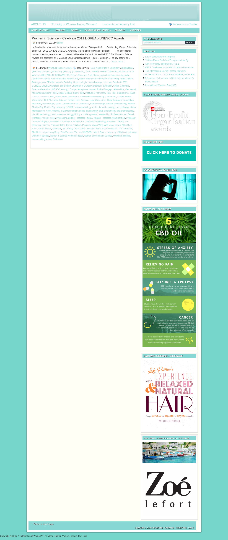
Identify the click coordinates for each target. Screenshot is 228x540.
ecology (64, 89)
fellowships (119, 89)
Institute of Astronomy (95, 93)
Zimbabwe (58, 139)
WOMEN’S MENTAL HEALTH (96, 30)
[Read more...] (118, 61)
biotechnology (95, 82)
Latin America (82, 100)
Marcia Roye (48, 103)
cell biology (65, 86)
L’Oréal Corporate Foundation (119, 100)
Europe (73, 89)
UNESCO (87, 132)
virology (132, 132)
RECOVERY (120, 30)
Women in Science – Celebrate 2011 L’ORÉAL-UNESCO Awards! (78, 38)
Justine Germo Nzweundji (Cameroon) (98, 96)
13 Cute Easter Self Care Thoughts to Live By (166, 60)
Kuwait (120, 96)
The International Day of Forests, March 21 (165, 71)
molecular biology (83, 107)
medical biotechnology (116, 103)
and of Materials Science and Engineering (99, 78)
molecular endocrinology (103, 107)
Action (73, 75)
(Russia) (67, 71)
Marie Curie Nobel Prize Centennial (72, 103)
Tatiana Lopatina (109, 128)
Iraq (114, 93)
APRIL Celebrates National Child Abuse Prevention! (169, 67)
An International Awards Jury (64, 78)
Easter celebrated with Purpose (160, 56)
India (82, 93)
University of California (117, 132)
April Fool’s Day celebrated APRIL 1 (162, 64)
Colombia (124, 86)
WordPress (181, 527)
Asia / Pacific (48, 82)
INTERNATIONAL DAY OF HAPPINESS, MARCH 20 (170, 74)
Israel (58, 96)
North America (52, 111)
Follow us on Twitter (185, 24)
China (116, 86)
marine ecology (97, 103)
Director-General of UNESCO (46, 89)
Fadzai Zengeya (104, 89)
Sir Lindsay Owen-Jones (74, 128)
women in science (40, 136)
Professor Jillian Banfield (113, 118)
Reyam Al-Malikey (123, 125)
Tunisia (77, 132)
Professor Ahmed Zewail (122, 114)
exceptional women (87, 89)
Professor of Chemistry (61, 121)
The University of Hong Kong (45, 132)
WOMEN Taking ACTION (60, 68)
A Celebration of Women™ (114, 12)
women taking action (41, 139)
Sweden (91, 128)
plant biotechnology (41, 114)
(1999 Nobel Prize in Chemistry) (105, 68)
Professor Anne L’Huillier (43, 118)
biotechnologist (80, 82)
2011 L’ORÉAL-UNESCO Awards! (101, 71)
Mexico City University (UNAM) (59, 107)
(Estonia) (36, 71)
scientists (57, 128)
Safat (34, 128)
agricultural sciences (109, 75)
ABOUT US (38, 24)
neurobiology (122, 107)
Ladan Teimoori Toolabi (63, 100)
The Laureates (125, 128)
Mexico (131, 103)
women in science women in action (66, 136)
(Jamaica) (46, 71)
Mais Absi (36, 103)
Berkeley (68, 82)
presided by (104, 114)
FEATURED (60, 30)
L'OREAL (46, 100)
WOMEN (75, 30)
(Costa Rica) (127, 68)
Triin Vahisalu (67, 132)
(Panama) (57, 71)
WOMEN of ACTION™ (40, 30)
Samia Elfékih (44, 128)
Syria (98, 128)
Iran (109, 93)
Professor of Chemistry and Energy (89, 121)
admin (60, 43)
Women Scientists (121, 136)
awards (59, 82)
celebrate (107, 82)
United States (99, 132)
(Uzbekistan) (78, 71)
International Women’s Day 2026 (160, 85)
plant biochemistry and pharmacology (116, 111)
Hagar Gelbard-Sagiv (68, 93)
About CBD (135, 30)
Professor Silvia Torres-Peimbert (65, 125)
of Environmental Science (73, 111)
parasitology (92, 111)
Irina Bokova (123, 93)
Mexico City (37, 107)
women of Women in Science (98, 136)
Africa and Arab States (88, 75)
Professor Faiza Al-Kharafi (88, 118)
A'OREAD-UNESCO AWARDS (54, 75)
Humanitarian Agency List (118, 24)
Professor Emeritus (65, 118)
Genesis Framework (164, 527)
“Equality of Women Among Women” (74, 24)
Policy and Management (85, 114)
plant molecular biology (62, 114)
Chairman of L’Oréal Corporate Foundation (92, 86)
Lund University (97, 100)
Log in (191, 527)
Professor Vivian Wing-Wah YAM (97, 125)
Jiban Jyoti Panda (70, 96)
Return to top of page (43, 524)
